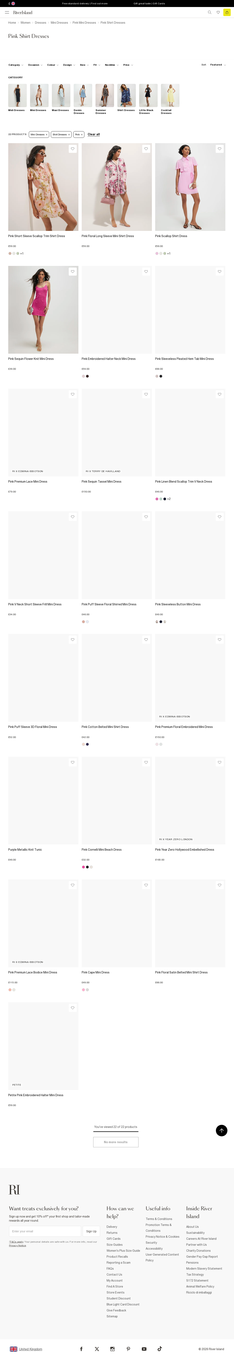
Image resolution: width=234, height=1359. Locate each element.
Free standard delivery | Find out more (85, 3)
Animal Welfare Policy (200, 1286)
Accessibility (154, 1248)
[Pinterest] (128, 1349)
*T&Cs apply (16, 1241)
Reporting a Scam (118, 1262)
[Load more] (116, 1142)
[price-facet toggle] (128, 65)
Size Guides (115, 1244)
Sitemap (112, 1316)
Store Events (116, 1292)
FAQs (110, 1268)
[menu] (7, 12)
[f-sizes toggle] (84, 65)
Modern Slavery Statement (204, 1268)
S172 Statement (197, 1280)
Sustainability (195, 1232)
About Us (192, 1226)
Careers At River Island (201, 1238)
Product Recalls (117, 1256)
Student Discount (119, 1298)
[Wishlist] (73, 149)
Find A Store (115, 1286)
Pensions (192, 1262)
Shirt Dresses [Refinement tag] (61, 134)
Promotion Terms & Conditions (159, 1227)
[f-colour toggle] (53, 65)
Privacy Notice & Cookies (162, 1236)
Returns (112, 1232)
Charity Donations (198, 1250)
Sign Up (91, 1231)
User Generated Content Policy (162, 1257)
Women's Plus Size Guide (123, 1250)
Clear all (94, 134)
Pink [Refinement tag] (79, 134)
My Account (115, 1280)
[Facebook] (81, 1349)
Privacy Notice (17, 1245)
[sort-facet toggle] (212, 65)
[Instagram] (112, 1349)
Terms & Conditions (159, 1219)
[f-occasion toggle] (35, 65)
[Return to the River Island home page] (25, 12)
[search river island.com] (209, 12)
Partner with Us (196, 1244)
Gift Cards (114, 1238)
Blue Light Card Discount (123, 1304)
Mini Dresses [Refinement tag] (39, 134)
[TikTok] (159, 1348)
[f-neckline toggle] (112, 65)
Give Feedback (116, 1310)
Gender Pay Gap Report (202, 1256)
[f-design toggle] (69, 65)
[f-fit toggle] (97, 65)
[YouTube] (144, 1349)
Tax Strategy (195, 1274)
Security (151, 1242)
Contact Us (114, 1274)
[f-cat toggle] (16, 65)
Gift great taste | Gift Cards (149, 3)
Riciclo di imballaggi (199, 1292)
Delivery (112, 1226)
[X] (96, 1349)
